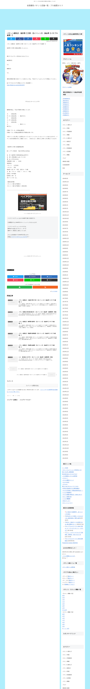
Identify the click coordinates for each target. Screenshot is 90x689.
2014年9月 (65, 398)
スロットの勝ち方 (67, 124)
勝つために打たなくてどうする (70, 486)
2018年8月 (65, 291)
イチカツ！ (65, 478)
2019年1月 (65, 275)
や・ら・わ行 (65, 611)
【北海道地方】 (66, 98)
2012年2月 (65, 438)
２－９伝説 (65, 468)
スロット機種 (66, 134)
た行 (63, 584)
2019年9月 (65, 268)
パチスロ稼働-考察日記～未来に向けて (72, 494)
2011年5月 (65, 458)
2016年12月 (66, 321)
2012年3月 (65, 435)
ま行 (63, 590)
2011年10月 (66, 448)
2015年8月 (65, 361)
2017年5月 (65, 308)
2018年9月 (65, 288)
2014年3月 (65, 418)
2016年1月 (65, 345)
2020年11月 (66, 241)
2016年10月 (66, 328)
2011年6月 (65, 454)
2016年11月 (66, 325)
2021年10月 (66, 218)
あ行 (63, 578)
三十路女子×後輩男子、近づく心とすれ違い (71, 512)
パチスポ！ (65, 484)
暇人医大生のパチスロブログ (69, 474)
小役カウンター (66, 500)
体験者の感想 (66, 161)
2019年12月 (66, 258)
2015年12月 (66, 348)
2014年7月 (65, 405)
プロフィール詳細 (66, 87)
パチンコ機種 (66, 154)
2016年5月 (65, 338)
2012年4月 (65, 431)
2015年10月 (66, 355)
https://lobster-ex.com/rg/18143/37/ (16, 85)
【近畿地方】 (65, 107)
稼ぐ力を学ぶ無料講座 (68, 472)
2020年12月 (66, 238)
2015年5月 (65, 371)
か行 (63, 580)
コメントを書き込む (32, 386)
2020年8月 (65, 251)
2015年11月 (66, 351)
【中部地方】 (66, 105)
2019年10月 (66, 265)
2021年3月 (65, 231)
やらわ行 (64, 592)
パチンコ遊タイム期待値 (68, 549)
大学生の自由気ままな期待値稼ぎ (70, 488)
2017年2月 (65, 318)
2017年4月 (65, 311)
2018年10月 (66, 285)
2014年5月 (65, 411)
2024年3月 (65, 178)
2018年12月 (66, 278)
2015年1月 (65, 385)
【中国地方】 (65, 109)
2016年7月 (65, 335)
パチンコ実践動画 (67, 148)
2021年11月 (66, 215)
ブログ (64, 158)
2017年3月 (65, 315)
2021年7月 (65, 228)
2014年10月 (66, 395)
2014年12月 (66, 388)
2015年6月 (65, 368)
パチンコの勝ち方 (67, 138)
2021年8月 (65, 225)
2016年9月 (65, 331)
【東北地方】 (65, 100)
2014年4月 (65, 415)
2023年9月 (65, 185)
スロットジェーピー (67, 503)
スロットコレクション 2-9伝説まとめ (71, 470)
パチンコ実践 (66, 144)
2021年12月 (66, 211)
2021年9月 (65, 221)
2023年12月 (66, 181)
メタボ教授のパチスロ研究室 (69, 476)
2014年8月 (65, 401)
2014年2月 (65, 421)
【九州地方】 (66, 113)
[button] (54, 38)
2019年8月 (65, 271)
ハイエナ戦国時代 (66, 492)
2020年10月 (66, 245)
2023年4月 (65, 201)
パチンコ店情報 (10, 269)
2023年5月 (65, 198)
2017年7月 (65, 301)
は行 (63, 588)
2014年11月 (66, 391)
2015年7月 (65, 365)
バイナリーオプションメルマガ (19, 237)
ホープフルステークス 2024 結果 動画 (70, 522)
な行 (63, 586)
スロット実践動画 (67, 131)
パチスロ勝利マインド (68, 480)
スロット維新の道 (66, 496)
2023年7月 (65, 191)
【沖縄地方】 (66, 115)
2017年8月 (65, 298)
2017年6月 (65, 305)
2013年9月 (65, 425)
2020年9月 (65, 248)
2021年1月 (65, 235)
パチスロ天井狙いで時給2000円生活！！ (72, 490)
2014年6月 (65, 408)
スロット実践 (66, 128)
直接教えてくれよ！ (70, 566)
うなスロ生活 (65, 482)
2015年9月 (65, 358)
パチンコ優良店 (67, 141)
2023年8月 (65, 188)
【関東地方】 (66, 102)
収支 (64, 168)
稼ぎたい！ (71, 558)
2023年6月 (65, 195)
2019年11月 (66, 261)
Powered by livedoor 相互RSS (70, 524)
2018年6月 (65, 295)
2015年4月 (65, 375)
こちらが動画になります (68, 538)
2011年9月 (65, 451)
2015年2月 (65, 381)
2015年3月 (65, 378)
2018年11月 (66, 281)
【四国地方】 (65, 111)
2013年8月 (65, 428)
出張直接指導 (66, 164)
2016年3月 (65, 341)
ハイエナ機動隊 (66, 498)
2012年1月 (65, 441)
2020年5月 (65, 255)
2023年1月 (65, 205)
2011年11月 (66, 444)
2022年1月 (65, 208)
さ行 (63, 582)
